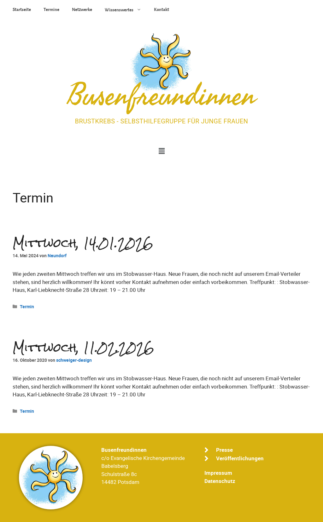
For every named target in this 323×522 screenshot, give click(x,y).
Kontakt (161, 9)
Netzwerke (82, 9)
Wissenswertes (126, 9)
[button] (161, 151)
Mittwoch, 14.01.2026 (83, 243)
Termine (51, 9)
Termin (27, 306)
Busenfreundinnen (162, 96)
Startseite (22, 9)
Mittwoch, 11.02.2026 (83, 348)
